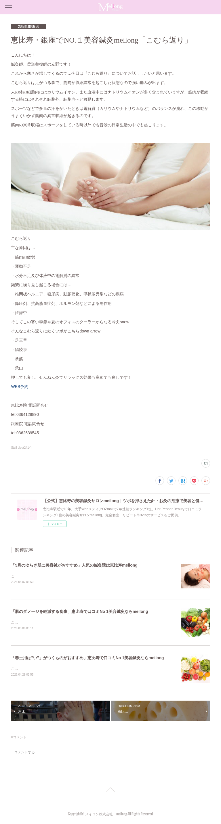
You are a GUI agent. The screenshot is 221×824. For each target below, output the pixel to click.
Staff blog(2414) (21, 447)
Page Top (110, 792)
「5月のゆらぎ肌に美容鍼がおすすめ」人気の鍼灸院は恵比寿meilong (74, 565)
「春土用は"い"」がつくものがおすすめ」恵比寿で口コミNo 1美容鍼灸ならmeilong (87, 658)
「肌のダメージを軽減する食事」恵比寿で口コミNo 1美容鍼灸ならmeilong (79, 611)
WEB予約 (19, 386)
